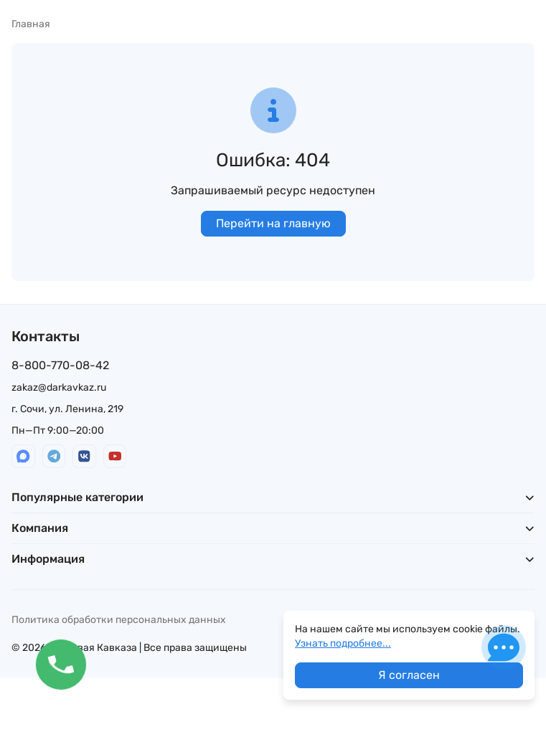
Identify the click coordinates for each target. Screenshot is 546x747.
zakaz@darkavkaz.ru (58, 387)
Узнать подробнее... (343, 643)
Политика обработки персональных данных (118, 620)
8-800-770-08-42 (60, 365)
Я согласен (409, 675)
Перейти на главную (273, 223)
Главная (30, 24)
